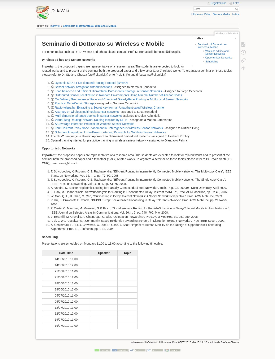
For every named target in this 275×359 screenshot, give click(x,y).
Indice (235, 14)
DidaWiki (55, 26)
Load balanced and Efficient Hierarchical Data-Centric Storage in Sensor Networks (108, 91)
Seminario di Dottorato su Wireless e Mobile (90, 26)
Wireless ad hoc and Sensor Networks (217, 52)
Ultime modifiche (200, 14)
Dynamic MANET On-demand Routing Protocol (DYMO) (91, 82)
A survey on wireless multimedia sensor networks (87, 111)
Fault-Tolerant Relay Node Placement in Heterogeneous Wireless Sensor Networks (109, 128)
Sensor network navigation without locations (83, 87)
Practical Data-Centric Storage (75, 103)
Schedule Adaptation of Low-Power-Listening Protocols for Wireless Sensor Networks (110, 132)
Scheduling (211, 61)
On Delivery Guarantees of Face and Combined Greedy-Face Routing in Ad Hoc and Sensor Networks (121, 99)
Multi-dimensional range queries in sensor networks (88, 115)
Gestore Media (221, 14)
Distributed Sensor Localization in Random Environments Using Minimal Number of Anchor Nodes (118, 95)
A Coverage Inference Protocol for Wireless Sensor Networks (94, 124)
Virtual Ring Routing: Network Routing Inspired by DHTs (91, 120)
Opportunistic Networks (218, 57)
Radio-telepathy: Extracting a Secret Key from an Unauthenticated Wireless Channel (110, 107)
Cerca (237, 9)
